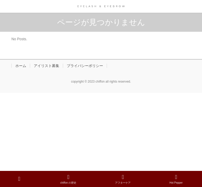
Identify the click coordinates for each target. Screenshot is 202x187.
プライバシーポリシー (85, 66)
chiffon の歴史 (68, 179)
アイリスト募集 (46, 66)
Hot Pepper (176, 179)
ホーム (20, 66)
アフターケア (123, 179)
